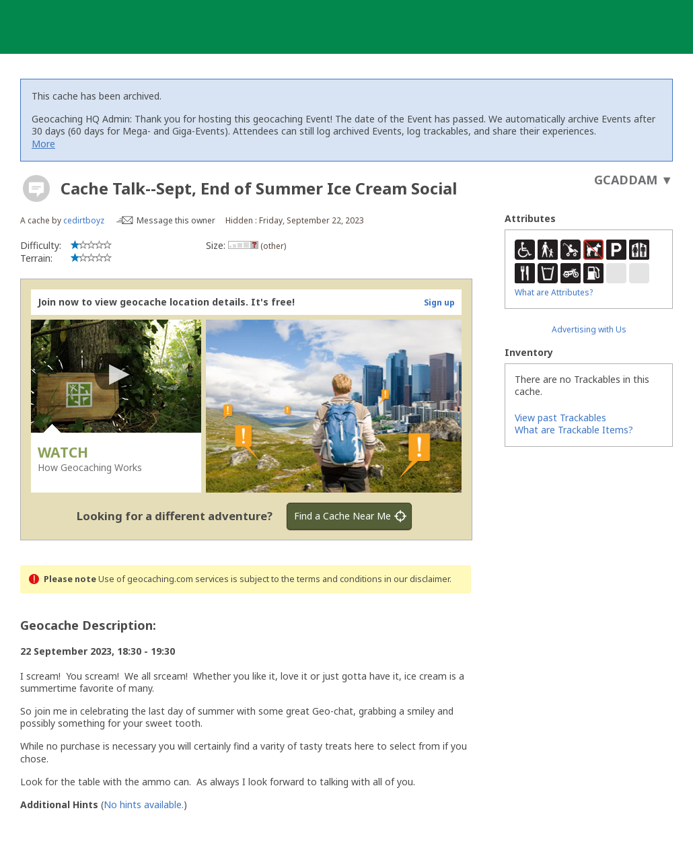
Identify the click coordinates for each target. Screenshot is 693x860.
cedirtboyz (83, 220)
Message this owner (176, 220)
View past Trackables (560, 417)
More (43, 143)
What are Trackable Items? (574, 429)
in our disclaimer (416, 579)
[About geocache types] (36, 188)
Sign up (439, 302)
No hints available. (144, 804)
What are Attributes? (554, 292)
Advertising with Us (589, 329)
